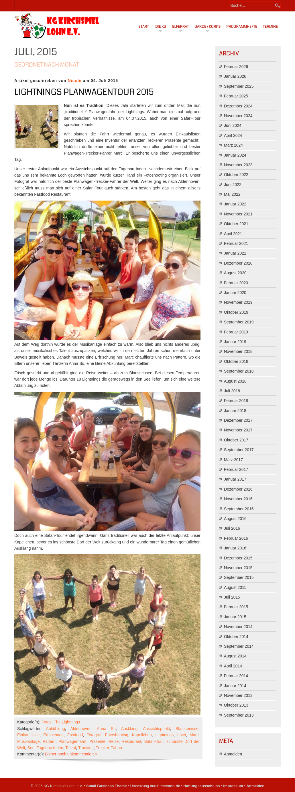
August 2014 (235, 656)
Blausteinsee (187, 728)
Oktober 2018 (236, 361)
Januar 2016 (235, 548)
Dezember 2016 (238, 489)
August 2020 (235, 273)
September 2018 (239, 371)
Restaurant (131, 741)
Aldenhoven (81, 728)
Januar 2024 (235, 155)
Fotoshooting (116, 735)
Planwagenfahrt (72, 741)
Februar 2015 (236, 607)
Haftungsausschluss (201, 786)
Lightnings (164, 735)
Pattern (49, 741)
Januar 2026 (235, 76)
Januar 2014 (235, 685)
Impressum (233, 786)
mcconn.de (170, 786)
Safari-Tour (154, 741)
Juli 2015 (232, 597)
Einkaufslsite (28, 735)
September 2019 (239, 322)
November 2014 (238, 626)
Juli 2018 (232, 391)
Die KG (160, 26)
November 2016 (238, 499)
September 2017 (239, 449)
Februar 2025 (236, 96)
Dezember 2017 (238, 420)
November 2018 (238, 351)
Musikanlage (28, 741)
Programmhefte (241, 26)
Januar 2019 (235, 341)
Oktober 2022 (236, 174)
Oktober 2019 (236, 312)
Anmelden (233, 754)
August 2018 (235, 381)
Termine (270, 26)
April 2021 (233, 233)
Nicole (75, 80)
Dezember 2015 (238, 558)
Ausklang (129, 728)
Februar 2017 (236, 469)
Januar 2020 (235, 292)
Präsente (97, 741)
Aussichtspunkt (156, 728)
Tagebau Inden (50, 747)
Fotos (47, 722)
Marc (194, 735)
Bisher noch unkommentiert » (71, 754)
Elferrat (180, 26)
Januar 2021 (235, 253)
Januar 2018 (235, 410)
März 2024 (233, 145)
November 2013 (238, 695)
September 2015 (239, 577)
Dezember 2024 (238, 106)
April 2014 (233, 666)
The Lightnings (67, 722)
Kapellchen (142, 735)
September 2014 (239, 646)
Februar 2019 (236, 332)
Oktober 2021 (236, 223)
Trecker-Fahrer (109, 747)
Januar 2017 (235, 479)
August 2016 (235, 518)
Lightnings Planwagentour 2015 (84, 92)
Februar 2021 (236, 243)
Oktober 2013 (236, 705)
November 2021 (238, 214)
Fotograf (93, 735)
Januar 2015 (235, 617)
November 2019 (238, 302)
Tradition (86, 747)
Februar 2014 (236, 675)
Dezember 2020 (238, 263)
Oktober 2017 (236, 440)
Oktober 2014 (236, 636)
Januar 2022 (235, 204)
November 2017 (238, 430)
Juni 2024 (232, 125)
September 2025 (239, 86)
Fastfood (75, 735)
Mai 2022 (232, 194)
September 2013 (239, 715)
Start (143, 26)
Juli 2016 (232, 528)
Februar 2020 (236, 283)
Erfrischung (53, 735)
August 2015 (235, 587)
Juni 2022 (232, 184)
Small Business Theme (106, 786)
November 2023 (238, 165)
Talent (70, 747)
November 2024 (238, 115)
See (31, 747)
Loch (181, 735)
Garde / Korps (207, 26)
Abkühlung (55, 728)
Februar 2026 (236, 66)
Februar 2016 (236, 538)
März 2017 (233, 459)
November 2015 (238, 567)
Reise (113, 741)
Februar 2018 (236, 400)
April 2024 (233, 135)
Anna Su (106, 728)
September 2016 (239, 509)
